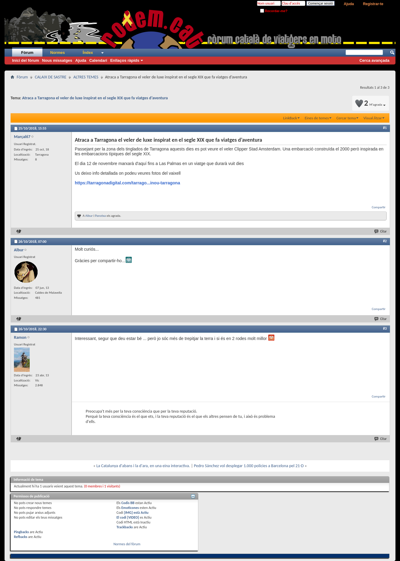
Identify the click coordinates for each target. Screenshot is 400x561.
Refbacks (20, 537)
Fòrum (27, 52)
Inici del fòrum (25, 60)
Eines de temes (317, 118)
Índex (88, 52)
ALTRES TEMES (85, 77)
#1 (385, 128)
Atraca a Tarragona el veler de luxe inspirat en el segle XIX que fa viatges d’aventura (95, 98)
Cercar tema (346, 118)
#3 (385, 328)
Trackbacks (125, 527)
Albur (89, 216)
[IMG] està (136, 512)
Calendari (98, 60)
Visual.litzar (372, 118)
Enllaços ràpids (124, 60)
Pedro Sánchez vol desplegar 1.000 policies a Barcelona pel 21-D (249, 465)
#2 (385, 241)
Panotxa (100, 216)
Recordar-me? (274, 11)
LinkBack (290, 118)
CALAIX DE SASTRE (50, 77)
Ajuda (349, 4)
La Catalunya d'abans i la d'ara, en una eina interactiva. (143, 465)
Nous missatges (57, 60)
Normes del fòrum (127, 544)
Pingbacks (21, 532)
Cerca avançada (374, 60)
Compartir (378, 207)
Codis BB (127, 503)
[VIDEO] (133, 517)
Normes (57, 52)
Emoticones (130, 508)
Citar (381, 231)
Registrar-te (373, 4)
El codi (122, 517)
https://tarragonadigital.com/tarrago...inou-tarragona (127, 182)
